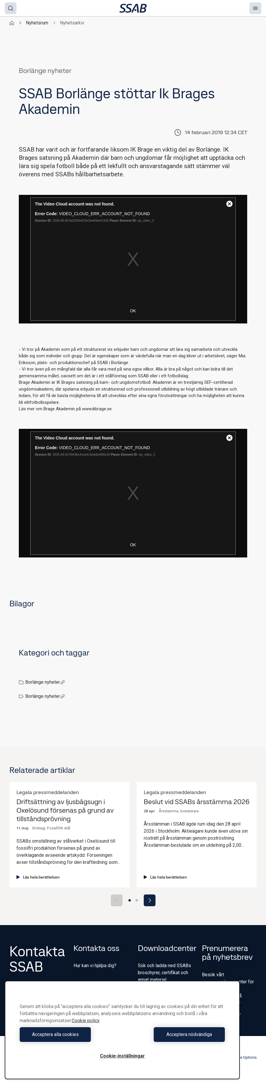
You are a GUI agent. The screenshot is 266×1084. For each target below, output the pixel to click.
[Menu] (255, 8)
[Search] (10, 8)
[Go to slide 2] (136, 900)
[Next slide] (149, 900)
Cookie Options (240, 1057)
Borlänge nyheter (45, 682)
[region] (122, 1030)
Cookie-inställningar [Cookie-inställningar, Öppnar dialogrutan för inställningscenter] (122, 1056)
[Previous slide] (117, 900)
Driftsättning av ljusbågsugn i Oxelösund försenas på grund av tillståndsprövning (65, 810)
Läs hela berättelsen (38, 877)
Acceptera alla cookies (69, 1034)
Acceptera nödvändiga (175, 1034)
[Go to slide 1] (129, 900)
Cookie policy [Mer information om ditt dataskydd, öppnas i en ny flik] (86, 1020)
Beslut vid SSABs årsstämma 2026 (197, 802)
